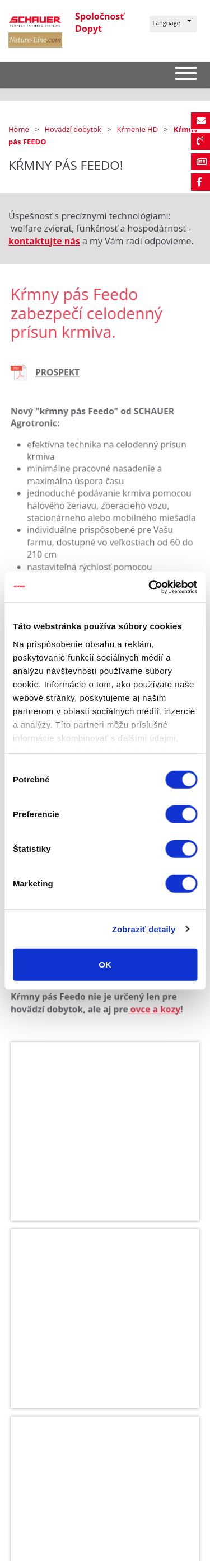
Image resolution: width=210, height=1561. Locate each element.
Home (19, 129)
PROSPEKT (60, 382)
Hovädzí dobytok (73, 129)
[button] (173, 24)
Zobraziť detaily (144, 928)
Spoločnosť (99, 16)
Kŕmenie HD (138, 129)
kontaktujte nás (44, 241)
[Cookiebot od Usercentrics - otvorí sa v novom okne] (149, 586)
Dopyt (88, 28)
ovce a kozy (152, 1012)
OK (105, 964)
